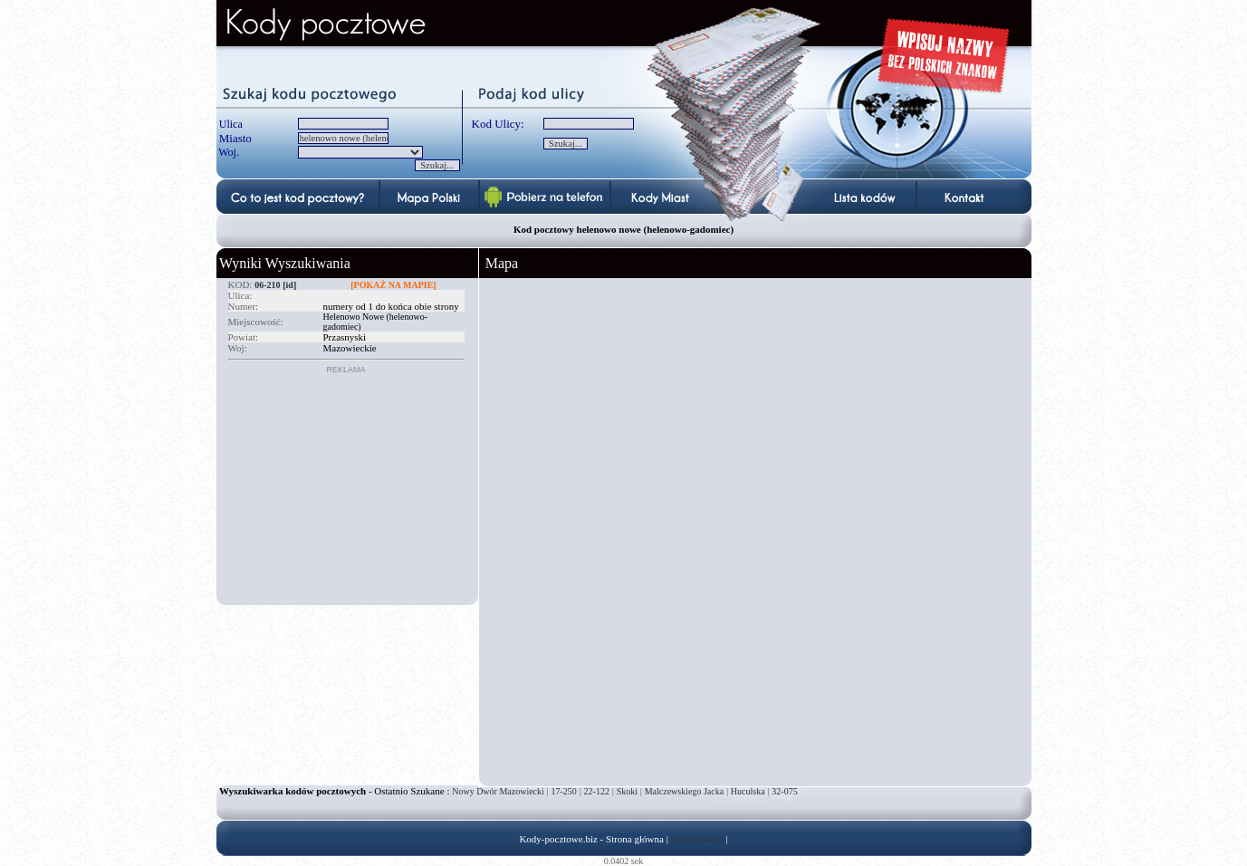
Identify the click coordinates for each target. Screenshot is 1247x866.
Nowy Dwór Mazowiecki (498, 791)
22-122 (596, 791)
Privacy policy (697, 839)
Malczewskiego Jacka (684, 791)
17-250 (564, 791)
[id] (289, 285)
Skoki (627, 791)
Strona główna (635, 838)
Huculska (748, 791)
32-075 (784, 791)
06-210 (267, 285)
